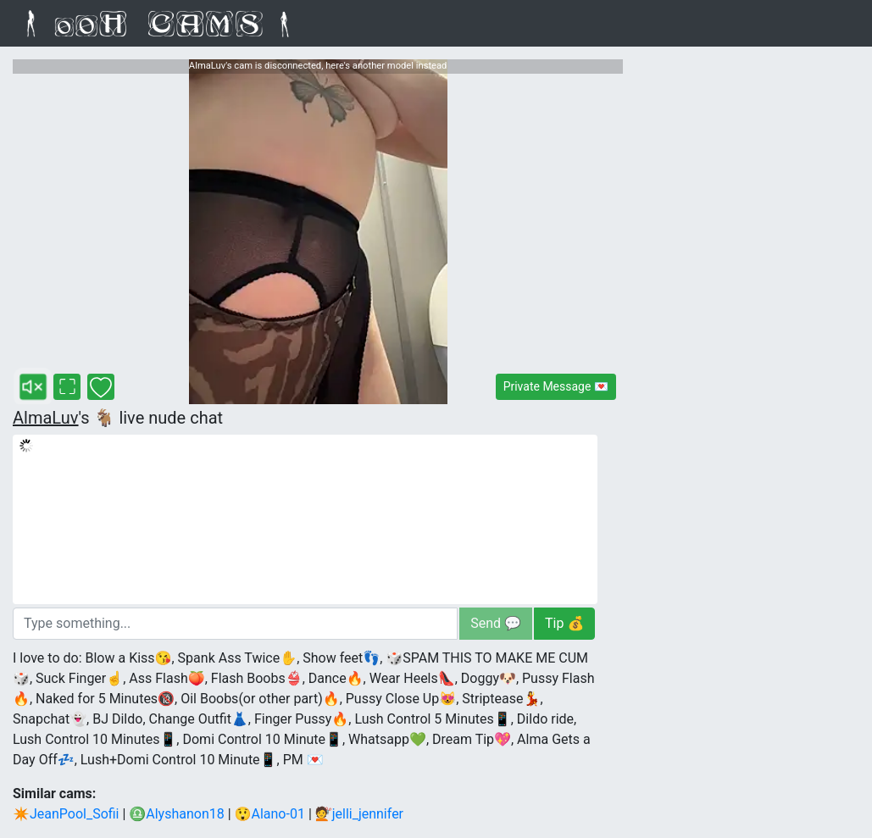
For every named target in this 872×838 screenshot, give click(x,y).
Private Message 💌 (556, 386)
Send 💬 (495, 623)
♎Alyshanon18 (176, 814)
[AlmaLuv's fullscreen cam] (67, 387)
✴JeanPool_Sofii (66, 814)
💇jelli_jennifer (359, 814)
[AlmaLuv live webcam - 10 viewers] (318, 231)
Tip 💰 (564, 623)
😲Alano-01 (270, 814)
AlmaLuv (46, 418)
